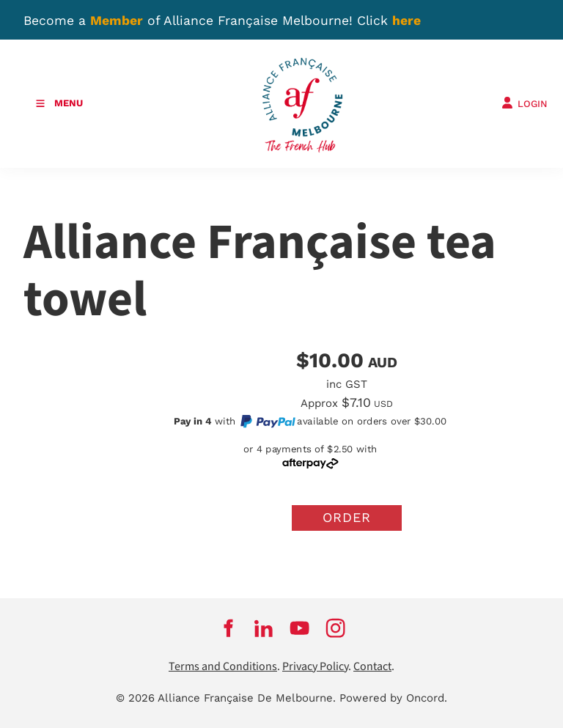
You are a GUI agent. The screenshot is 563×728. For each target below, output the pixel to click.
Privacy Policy (315, 666)
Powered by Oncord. (393, 698)
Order (347, 517)
